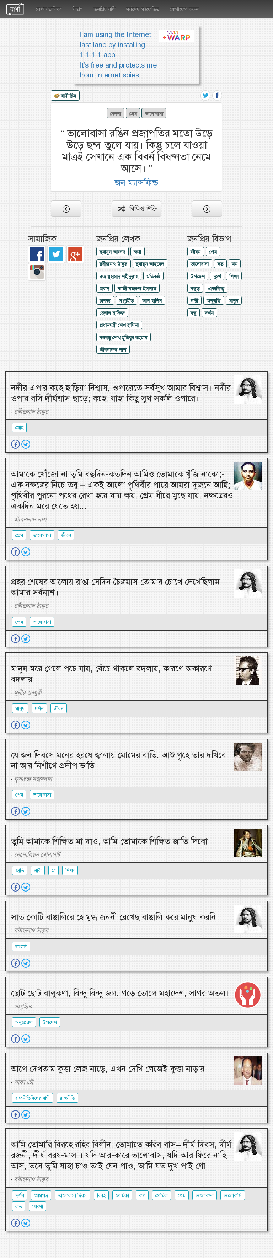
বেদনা (115, 113)
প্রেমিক (161, 1195)
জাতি (19, 870)
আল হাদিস (152, 301)
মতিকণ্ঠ (153, 276)
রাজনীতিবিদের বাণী (32, 1098)
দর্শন (209, 313)
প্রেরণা (37, 1206)
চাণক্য (105, 301)
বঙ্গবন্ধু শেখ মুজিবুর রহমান (123, 337)
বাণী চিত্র (65, 96)
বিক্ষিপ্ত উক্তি (137, 208)
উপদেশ (198, 276)
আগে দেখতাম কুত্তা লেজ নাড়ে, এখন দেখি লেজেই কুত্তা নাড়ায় (108, 1069)
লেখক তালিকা (48, 9)
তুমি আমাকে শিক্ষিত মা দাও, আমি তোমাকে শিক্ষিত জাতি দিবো (109, 841)
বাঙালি (21, 946)
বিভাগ (77, 9)
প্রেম (133, 113)
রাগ (142, 1195)
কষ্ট (220, 264)
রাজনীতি (67, 1098)
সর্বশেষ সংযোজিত (142, 9)
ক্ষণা (137, 252)
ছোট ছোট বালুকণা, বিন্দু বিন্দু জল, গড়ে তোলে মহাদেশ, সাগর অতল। (120, 993)
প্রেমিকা (122, 1195)
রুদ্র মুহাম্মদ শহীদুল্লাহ (119, 276)
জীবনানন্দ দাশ (113, 350)
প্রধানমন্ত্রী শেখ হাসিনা (119, 325)
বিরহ (101, 1195)
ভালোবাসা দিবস (72, 1195)
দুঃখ (217, 276)
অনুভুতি (213, 301)
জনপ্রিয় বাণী (104, 9)
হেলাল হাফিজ (112, 313)
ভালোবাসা (154, 113)
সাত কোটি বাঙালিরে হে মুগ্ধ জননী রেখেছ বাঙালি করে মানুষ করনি (113, 917)
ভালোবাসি (233, 1195)
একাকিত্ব (216, 288)
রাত (18, 1206)
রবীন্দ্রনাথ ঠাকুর (113, 264)
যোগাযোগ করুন (184, 9)
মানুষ (234, 301)
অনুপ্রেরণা (24, 1022)
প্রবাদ (104, 288)
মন (234, 264)
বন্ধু (193, 313)
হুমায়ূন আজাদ (112, 252)
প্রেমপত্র (41, 1195)
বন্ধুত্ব (195, 288)
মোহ (19, 427)
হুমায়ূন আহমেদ (150, 264)
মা (53, 870)
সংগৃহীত (126, 301)
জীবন (195, 252)
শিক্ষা (234, 276)
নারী (194, 301)
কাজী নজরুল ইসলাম (137, 288)
